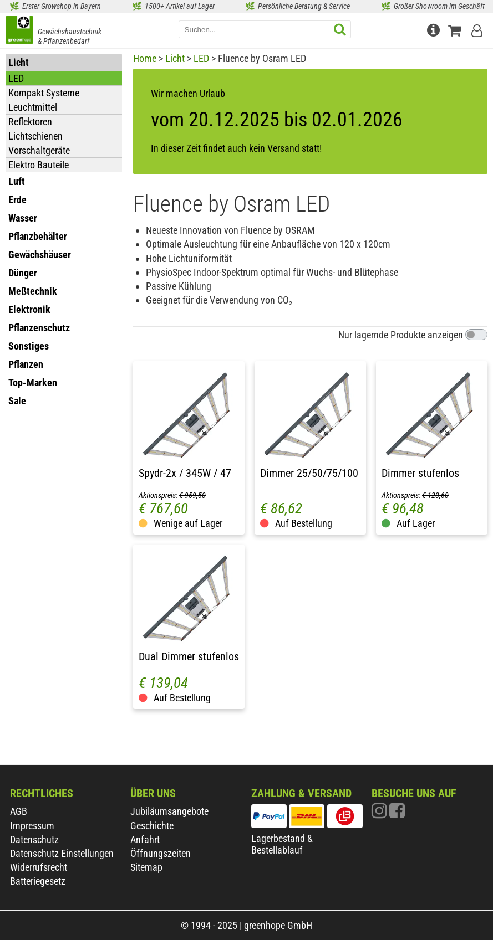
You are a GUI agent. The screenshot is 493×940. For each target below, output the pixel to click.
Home (144, 58)
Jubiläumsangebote (169, 811)
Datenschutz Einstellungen (62, 853)
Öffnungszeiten (160, 853)
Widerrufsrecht (38, 867)
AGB (18, 811)
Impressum (32, 825)
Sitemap (146, 867)
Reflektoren (30, 121)
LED (16, 78)
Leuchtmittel (32, 107)
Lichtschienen (35, 136)
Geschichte (152, 825)
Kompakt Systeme (43, 93)
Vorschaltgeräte (39, 150)
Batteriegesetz (37, 881)
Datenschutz (34, 839)
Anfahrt (145, 839)
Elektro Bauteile (38, 165)
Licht (175, 58)
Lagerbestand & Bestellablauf (282, 844)
